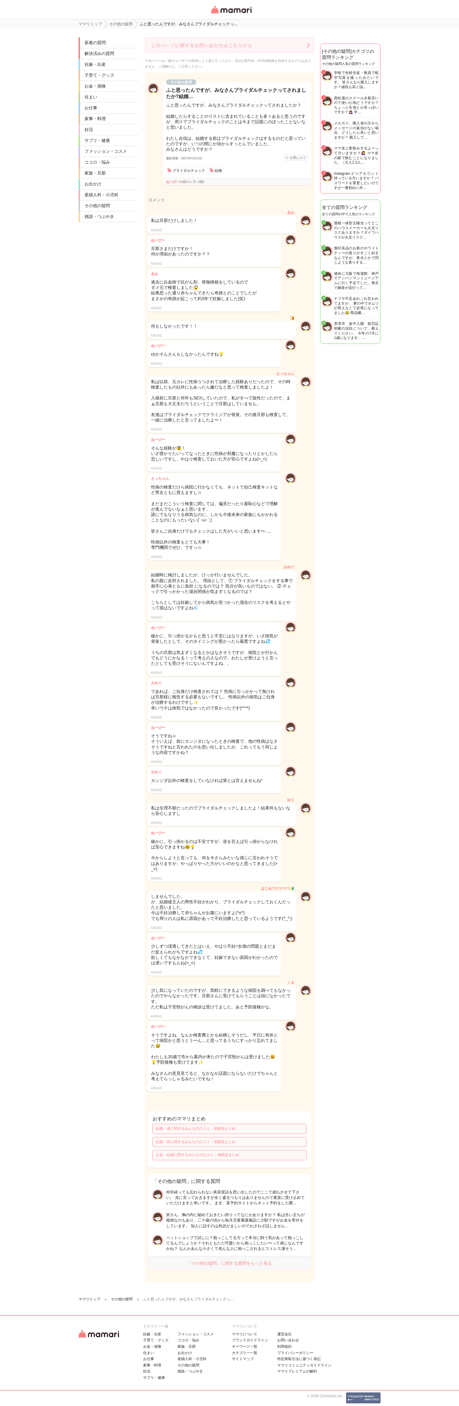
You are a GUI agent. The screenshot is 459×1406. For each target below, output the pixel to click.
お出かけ (93, 183)
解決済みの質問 (99, 53)
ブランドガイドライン (250, 1340)
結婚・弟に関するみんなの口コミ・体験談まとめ (196, 1128)
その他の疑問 (97, 205)
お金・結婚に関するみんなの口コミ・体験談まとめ (197, 1155)
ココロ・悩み (97, 162)
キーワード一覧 (244, 1346)
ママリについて (244, 1334)
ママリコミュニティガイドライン (304, 1365)
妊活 (89, 129)
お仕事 (91, 107)
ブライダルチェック (188, 170)
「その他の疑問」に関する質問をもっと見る (229, 1263)
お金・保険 (95, 86)
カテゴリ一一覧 (244, 1353)
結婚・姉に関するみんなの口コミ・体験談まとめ (196, 1142)
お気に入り (298, 157)
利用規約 (284, 1346)
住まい (91, 96)
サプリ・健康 (97, 140)
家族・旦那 (95, 173)
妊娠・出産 (95, 64)
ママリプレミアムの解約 (297, 1371)
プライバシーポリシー (295, 1353)
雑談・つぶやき (99, 216)
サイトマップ (243, 1359)
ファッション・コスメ (106, 151)
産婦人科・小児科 (101, 194)
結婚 (218, 170)
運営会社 (284, 1334)
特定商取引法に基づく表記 (299, 1359)
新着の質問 (95, 42)
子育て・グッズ (99, 75)
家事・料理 (95, 118)
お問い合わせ (288, 1340)
